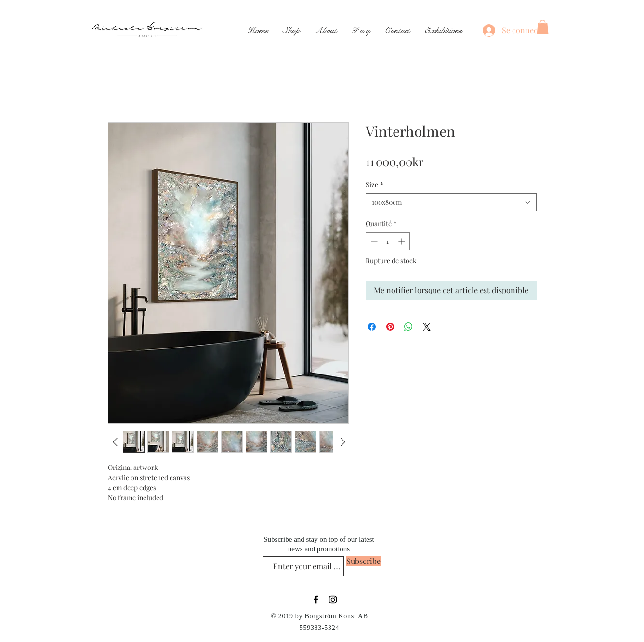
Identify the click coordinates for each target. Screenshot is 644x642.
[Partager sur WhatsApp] (408, 327)
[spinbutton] (387, 241)
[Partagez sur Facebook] (372, 327)
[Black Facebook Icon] (316, 599)
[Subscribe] (363, 561)
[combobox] (451, 202)
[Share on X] (427, 327)
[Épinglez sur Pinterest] (390, 327)
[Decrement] (373, 241)
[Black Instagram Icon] (333, 599)
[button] (543, 27)
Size (374, 184)
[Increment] (402, 241)
